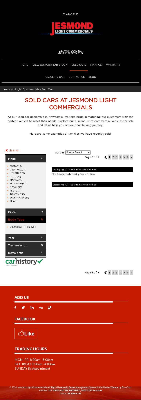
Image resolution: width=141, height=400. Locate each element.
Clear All (14, 150)
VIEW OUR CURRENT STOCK (49, 64)
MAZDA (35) (16, 180)
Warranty (113, 64)
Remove (30, 226)
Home (24, 64)
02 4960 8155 (70, 14)
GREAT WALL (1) (18, 169)
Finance (96, 64)
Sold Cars (79, 64)
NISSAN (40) (16, 187)
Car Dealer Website (108, 387)
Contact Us (77, 77)
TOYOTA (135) (17, 194)
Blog (92, 77)
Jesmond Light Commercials (21, 89)
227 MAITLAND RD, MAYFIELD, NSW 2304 (70, 52)
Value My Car (54, 77)
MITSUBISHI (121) (18, 183)
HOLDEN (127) (17, 173)
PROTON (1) (16, 190)
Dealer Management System (82, 387)
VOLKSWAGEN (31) (19, 197)
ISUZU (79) (15, 176)
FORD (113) (15, 166)
